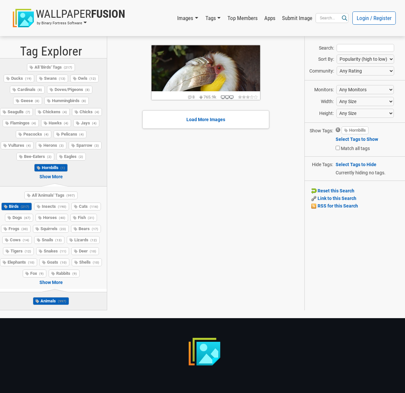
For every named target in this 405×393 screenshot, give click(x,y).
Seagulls (19, 111)
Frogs (18, 228)
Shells (89, 262)
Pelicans (72, 134)
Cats (88, 206)
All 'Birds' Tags (53, 67)
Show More (51, 176)
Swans (54, 78)
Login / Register (374, 18)
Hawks (58, 122)
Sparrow (87, 145)
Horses (54, 217)
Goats (57, 262)
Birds (19, 206)
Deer (87, 251)
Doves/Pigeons (72, 89)
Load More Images (205, 119)
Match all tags (355, 148)
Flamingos (23, 122)
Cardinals (29, 89)
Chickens (55, 111)
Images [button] (185, 18)
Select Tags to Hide (356, 164)
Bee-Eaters (38, 156)
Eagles (73, 156)
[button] (69, 18)
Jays (89, 122)
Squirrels (53, 228)
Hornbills (53, 167)
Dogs (21, 217)
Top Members (242, 18)
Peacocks (36, 134)
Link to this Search (333, 198)
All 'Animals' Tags (53, 195)
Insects (54, 206)
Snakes (55, 251)
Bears (88, 228)
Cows (19, 239)
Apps (269, 18)
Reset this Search (332, 190)
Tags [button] (210, 18)
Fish (86, 217)
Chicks (89, 111)
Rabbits (66, 273)
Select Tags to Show (357, 139)
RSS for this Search (334, 205)
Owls (87, 78)
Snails (52, 239)
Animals (53, 300)
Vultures (19, 145)
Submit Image (297, 18)
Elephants (21, 262)
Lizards (85, 239)
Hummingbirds (69, 100)
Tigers (21, 251)
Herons (53, 145)
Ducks (21, 78)
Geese (30, 100)
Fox (37, 273)
